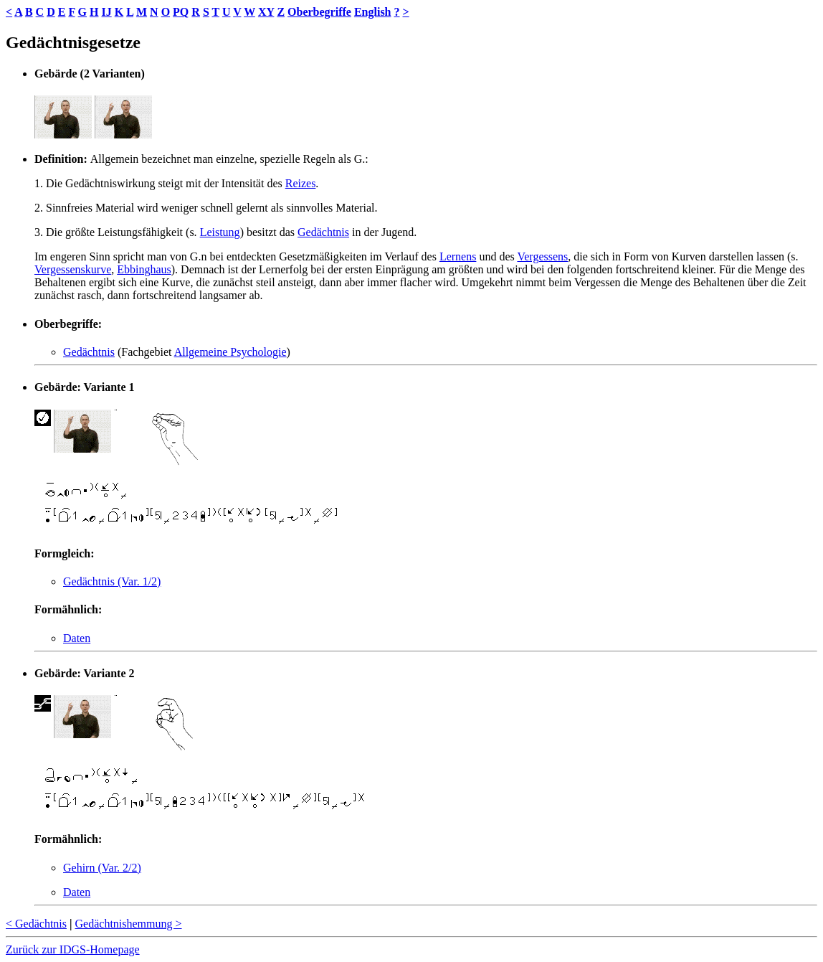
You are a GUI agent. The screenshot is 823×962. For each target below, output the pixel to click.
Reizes (300, 183)
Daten (76, 638)
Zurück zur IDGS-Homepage (73, 949)
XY (266, 12)
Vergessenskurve (72, 269)
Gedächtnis (323, 232)
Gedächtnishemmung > (128, 924)
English (372, 12)
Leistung (220, 232)
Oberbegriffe (319, 12)
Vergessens (542, 256)
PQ (181, 12)
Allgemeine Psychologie (230, 352)
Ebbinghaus (144, 269)
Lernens (458, 256)
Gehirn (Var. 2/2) (102, 868)
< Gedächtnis (36, 924)
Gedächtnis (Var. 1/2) (112, 581)
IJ (106, 12)
